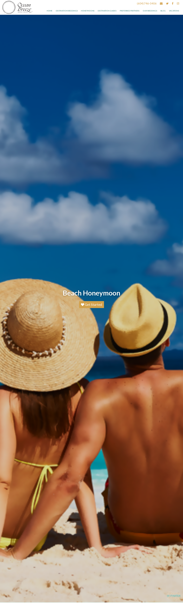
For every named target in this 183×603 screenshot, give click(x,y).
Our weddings (150, 11)
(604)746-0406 (146, 3)
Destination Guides (107, 11)
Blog (163, 11)
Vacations (174, 11)
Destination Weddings (67, 11)
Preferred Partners (129, 11)
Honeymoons (87, 11)
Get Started (91, 305)
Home (49, 11)
